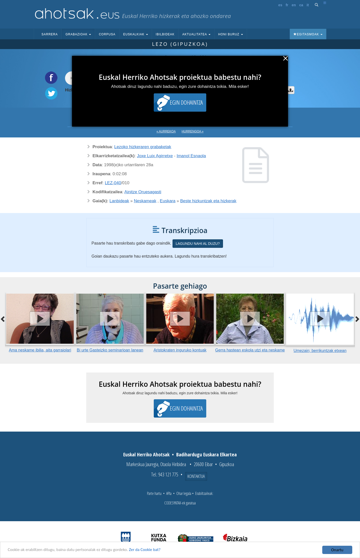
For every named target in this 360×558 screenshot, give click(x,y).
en (294, 5)
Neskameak (145, 201)
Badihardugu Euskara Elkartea (206, 454)
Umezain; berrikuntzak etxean (320, 350)
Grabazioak (78, 34)
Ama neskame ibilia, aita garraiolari (40, 350)
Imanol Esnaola (191, 155)
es (280, 5)
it (308, 5)
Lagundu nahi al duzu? (198, 244)
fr (287, 5)
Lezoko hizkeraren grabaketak (142, 146)
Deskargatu (290, 90)
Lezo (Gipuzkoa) (180, 44)
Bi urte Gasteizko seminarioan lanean (110, 350)
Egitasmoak (308, 34)
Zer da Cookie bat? (146, 550)
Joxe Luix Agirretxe (155, 155)
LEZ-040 (113, 182)
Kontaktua (196, 476)
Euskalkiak (135, 34)
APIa (169, 493)
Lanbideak (119, 201)
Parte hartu (154, 493)
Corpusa (107, 34)
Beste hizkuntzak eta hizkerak (208, 201)
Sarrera (50, 34)
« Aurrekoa (166, 131)
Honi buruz (230, 34)
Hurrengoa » (193, 131)
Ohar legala (183, 493)
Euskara (167, 201)
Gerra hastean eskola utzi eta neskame (250, 350)
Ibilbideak (165, 34)
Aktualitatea (196, 34)
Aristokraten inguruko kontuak (180, 350)
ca (301, 5)
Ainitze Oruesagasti (142, 192)
